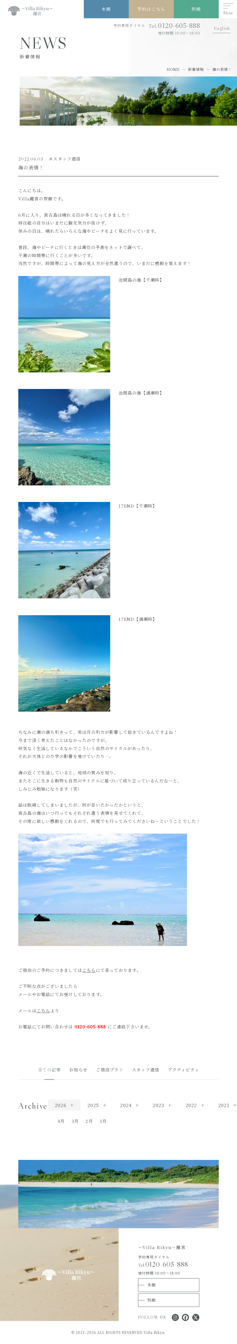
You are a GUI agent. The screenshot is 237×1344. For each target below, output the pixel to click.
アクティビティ (183, 1070)
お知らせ (78, 1070)
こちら (89, 970)
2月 (89, 1121)
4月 (61, 1121)
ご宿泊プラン (109, 1070)
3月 (75, 1121)
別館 (196, 9)
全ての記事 (49, 1070)
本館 (106, 9)
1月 (103, 1121)
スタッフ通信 (145, 1070)
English (222, 28)
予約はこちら (151, 9)
